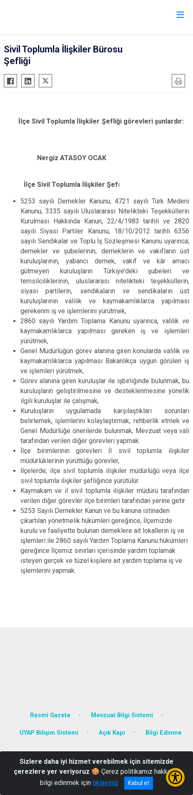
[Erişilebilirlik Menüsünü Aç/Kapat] (175, 777)
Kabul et (138, 783)
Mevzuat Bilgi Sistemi (122, 715)
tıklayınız (105, 783)
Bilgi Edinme (163, 732)
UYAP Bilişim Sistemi (49, 732)
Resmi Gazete (50, 715)
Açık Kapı (112, 732)
